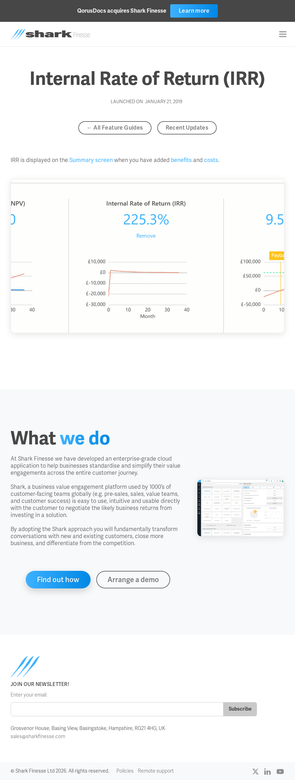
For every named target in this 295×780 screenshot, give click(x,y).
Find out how (58, 579)
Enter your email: (29, 695)
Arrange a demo (133, 579)
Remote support (156, 771)
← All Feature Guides (115, 127)
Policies (125, 771)
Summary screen (91, 160)
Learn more (194, 10)
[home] (50, 34)
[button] (282, 34)
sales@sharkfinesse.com (38, 737)
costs (211, 160)
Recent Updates (187, 127)
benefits (182, 160)
